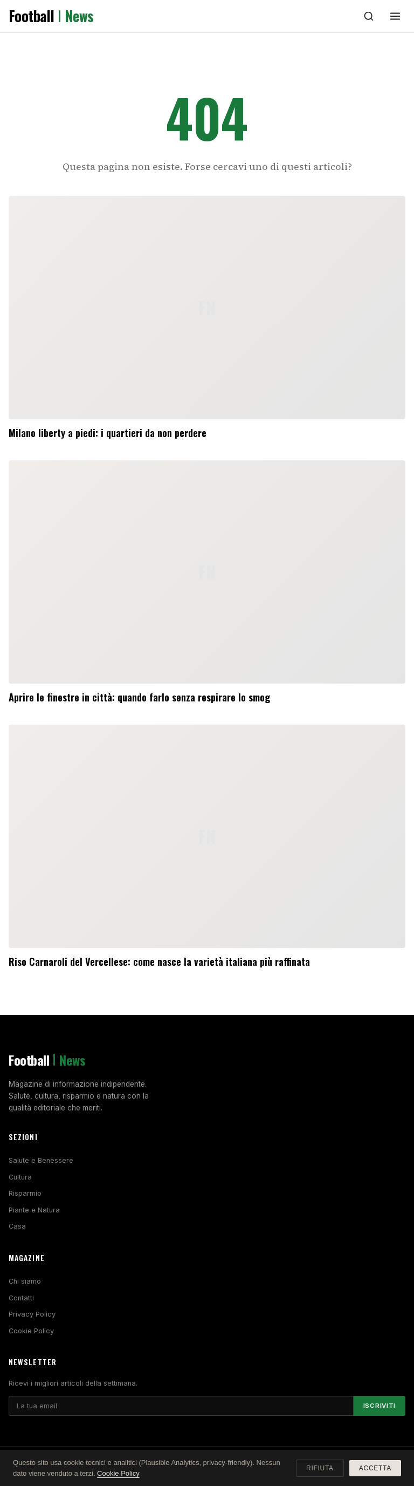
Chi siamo (25, 1281)
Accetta (375, 1468)
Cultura (20, 1177)
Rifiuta (320, 1468)
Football (51, 16)
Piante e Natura (34, 1210)
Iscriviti (379, 1405)
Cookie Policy (31, 1331)
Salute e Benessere (41, 1160)
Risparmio (25, 1193)
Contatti (21, 1298)
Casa (17, 1226)
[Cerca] (368, 16)
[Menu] (395, 16)
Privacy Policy (32, 1314)
